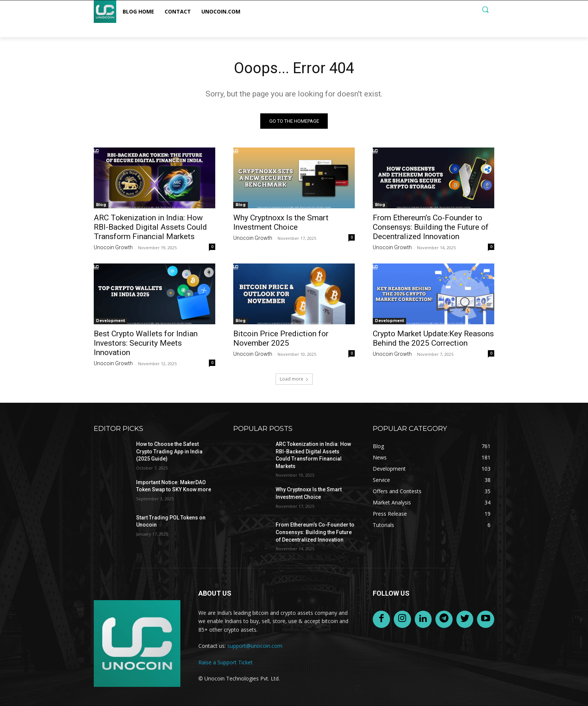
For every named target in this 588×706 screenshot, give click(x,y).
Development (110, 320)
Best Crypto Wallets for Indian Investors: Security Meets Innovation (146, 343)
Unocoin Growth (113, 247)
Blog (101, 204)
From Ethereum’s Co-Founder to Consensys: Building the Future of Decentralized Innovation (431, 227)
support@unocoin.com (254, 645)
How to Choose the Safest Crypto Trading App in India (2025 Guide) (169, 451)
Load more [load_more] (294, 379)
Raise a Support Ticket (225, 662)
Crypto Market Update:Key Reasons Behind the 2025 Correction (433, 338)
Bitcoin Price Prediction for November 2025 (280, 338)
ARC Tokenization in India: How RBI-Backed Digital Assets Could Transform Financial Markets (150, 227)
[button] (485, 9)
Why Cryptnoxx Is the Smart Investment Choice (280, 222)
